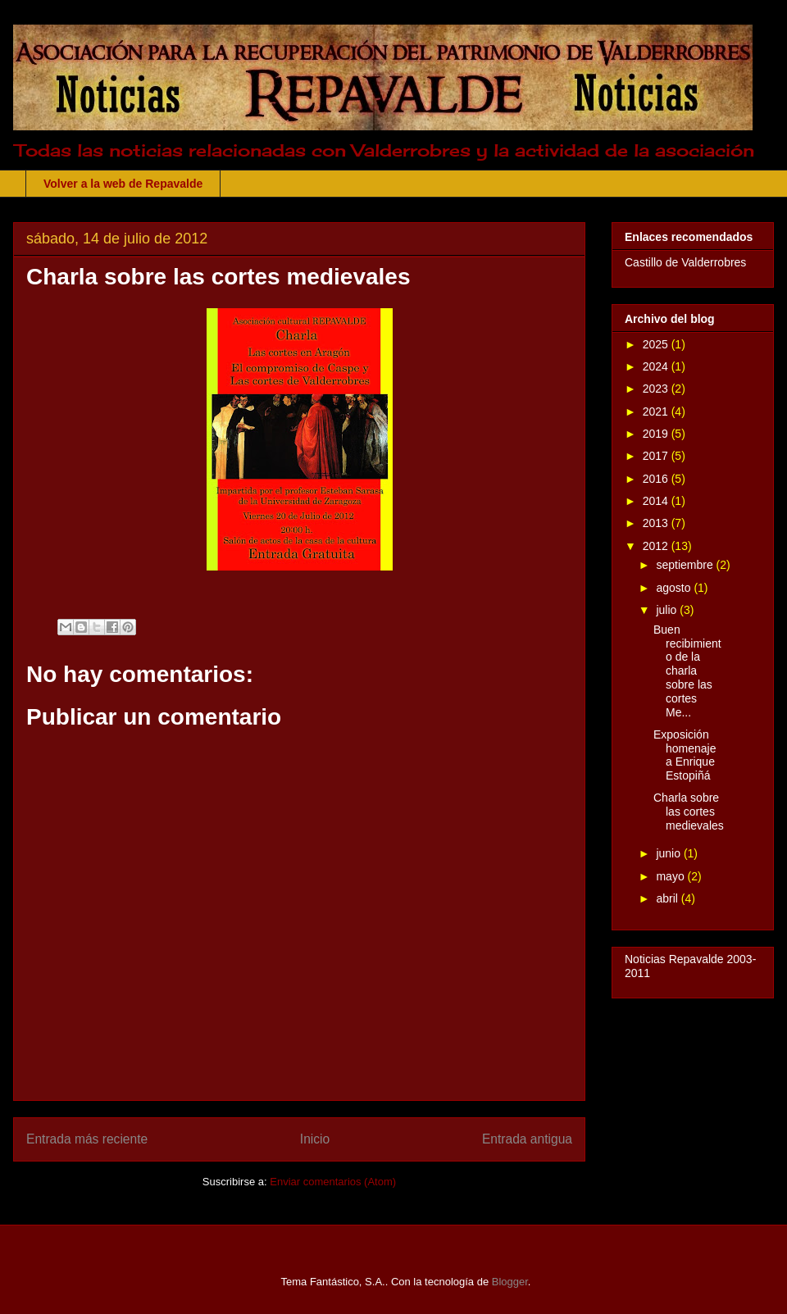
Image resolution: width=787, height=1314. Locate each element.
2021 (657, 411)
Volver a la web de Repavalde (122, 183)
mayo (671, 876)
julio (668, 609)
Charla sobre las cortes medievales (688, 811)
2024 (657, 366)
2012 (657, 545)
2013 (657, 523)
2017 (657, 455)
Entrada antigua (527, 1139)
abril (668, 898)
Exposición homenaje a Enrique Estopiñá (684, 755)
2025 (657, 344)
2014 (657, 500)
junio (669, 853)
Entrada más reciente (87, 1139)
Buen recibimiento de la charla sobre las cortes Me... (687, 671)
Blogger (510, 1281)
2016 (657, 478)
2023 (657, 388)
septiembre (686, 564)
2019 (657, 433)
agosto (675, 587)
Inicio (315, 1139)
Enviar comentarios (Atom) (333, 1181)
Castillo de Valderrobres (685, 262)
